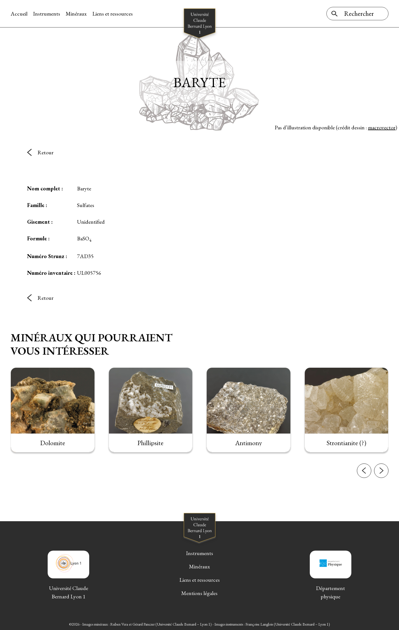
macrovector (381, 127)
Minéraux (76, 13)
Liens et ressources (112, 13)
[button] (364, 483)
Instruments (46, 13)
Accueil (19, 13)
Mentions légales (199, 593)
